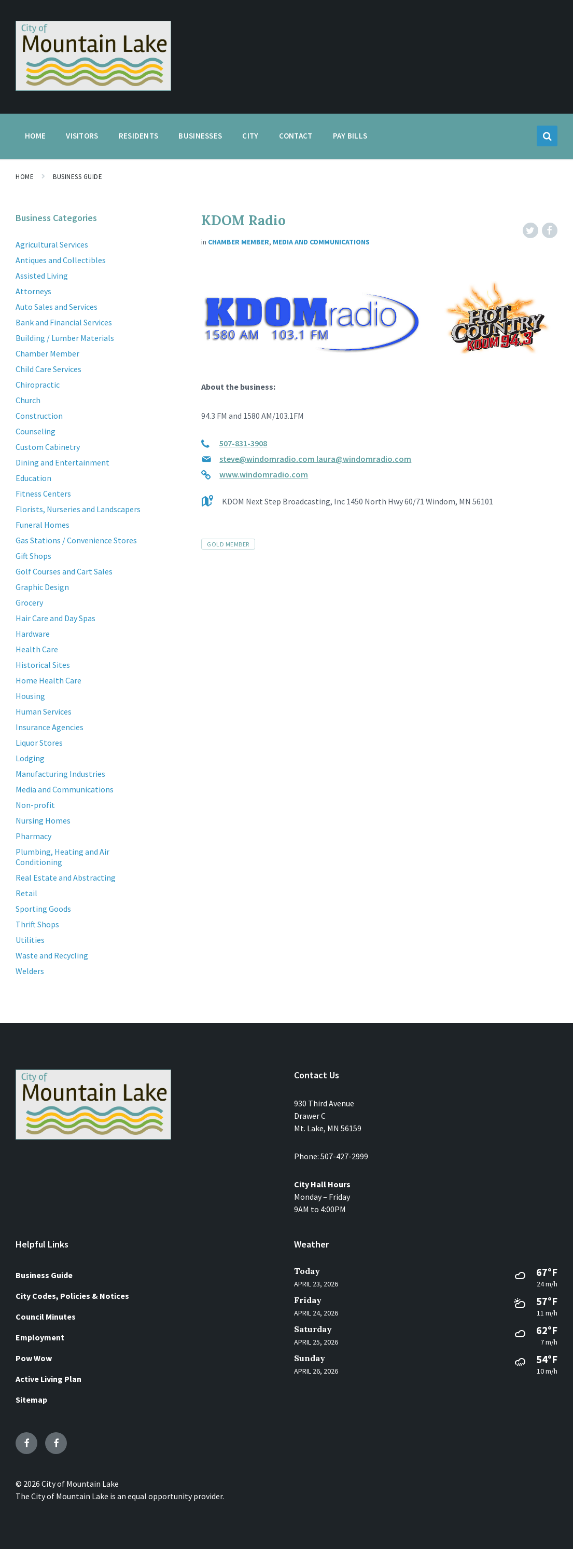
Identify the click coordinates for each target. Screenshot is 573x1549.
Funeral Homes (42, 524)
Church (28, 400)
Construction (39, 415)
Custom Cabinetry (48, 447)
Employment (40, 1337)
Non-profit (35, 805)
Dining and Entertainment (62, 462)
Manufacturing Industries (60, 774)
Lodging (30, 758)
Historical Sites (43, 665)
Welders (30, 971)
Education (33, 478)
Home (25, 176)
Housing (30, 696)
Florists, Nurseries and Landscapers (78, 509)
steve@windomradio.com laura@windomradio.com (315, 459)
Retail (26, 893)
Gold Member (228, 544)
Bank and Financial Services (64, 322)
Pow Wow (34, 1358)
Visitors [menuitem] (82, 136)
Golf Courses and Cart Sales (64, 571)
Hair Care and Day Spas (55, 618)
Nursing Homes (43, 820)
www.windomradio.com (263, 474)
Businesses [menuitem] (200, 136)
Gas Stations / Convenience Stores (76, 540)
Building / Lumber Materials (65, 338)
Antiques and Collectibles (61, 260)
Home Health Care (48, 680)
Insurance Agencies (49, 727)
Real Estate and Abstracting (66, 877)
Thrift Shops (37, 924)
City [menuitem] (250, 136)
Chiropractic (38, 384)
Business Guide (77, 176)
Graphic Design (42, 587)
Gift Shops (33, 556)
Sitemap (31, 1399)
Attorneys (33, 291)
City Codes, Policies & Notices (72, 1296)
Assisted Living (42, 275)
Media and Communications (321, 241)
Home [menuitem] (35, 136)
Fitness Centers (43, 493)
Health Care (37, 649)
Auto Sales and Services (56, 306)
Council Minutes (46, 1316)
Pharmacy (33, 836)
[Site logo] (93, 88)
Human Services (44, 711)
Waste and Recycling (52, 955)
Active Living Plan (48, 1379)
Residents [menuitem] (139, 136)
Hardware (33, 633)
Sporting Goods (43, 908)
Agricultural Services (52, 244)
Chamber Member (238, 241)
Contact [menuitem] (296, 136)
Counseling (35, 431)
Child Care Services (48, 369)
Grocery (29, 602)
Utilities (30, 940)
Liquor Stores (39, 742)
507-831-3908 (243, 443)
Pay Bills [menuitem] (350, 136)
